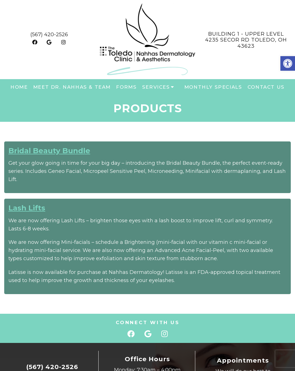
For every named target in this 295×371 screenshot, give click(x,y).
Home (19, 87)
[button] (287, 63)
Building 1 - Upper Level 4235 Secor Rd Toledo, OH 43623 (246, 40)
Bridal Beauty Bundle (49, 150)
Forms (126, 87)
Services (156, 87)
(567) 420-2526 (49, 34)
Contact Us (266, 87)
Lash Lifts (26, 207)
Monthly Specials (213, 87)
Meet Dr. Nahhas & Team (72, 87)
